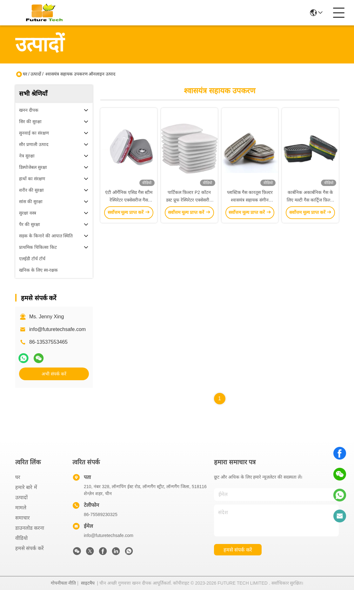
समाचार (22, 517)
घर (25, 73)
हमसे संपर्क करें (29, 548)
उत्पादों (35, 73)
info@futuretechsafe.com (57, 329)
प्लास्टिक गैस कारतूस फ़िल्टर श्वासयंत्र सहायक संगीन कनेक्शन (250, 200)
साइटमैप (88, 583)
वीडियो (21, 538)
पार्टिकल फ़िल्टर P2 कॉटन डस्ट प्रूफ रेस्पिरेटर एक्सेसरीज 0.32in (189, 200)
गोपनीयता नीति (63, 583)
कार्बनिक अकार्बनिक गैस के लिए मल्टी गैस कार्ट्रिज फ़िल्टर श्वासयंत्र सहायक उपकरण (310, 200)
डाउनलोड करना (29, 528)
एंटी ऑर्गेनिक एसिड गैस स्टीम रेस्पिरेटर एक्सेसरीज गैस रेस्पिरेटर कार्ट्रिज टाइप (128, 200)
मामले (20, 507)
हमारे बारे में (26, 487)
